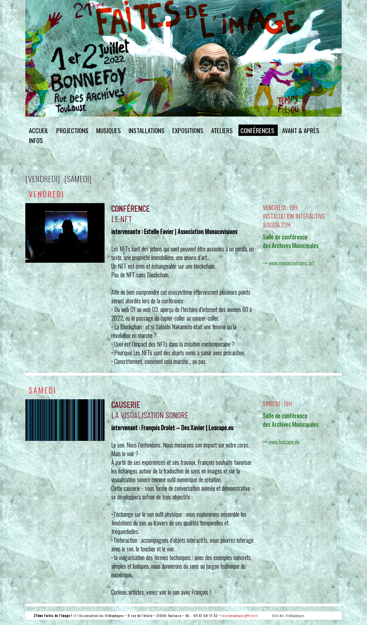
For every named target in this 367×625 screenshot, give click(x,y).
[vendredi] (42, 178)
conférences (257, 130)
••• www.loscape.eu (281, 442)
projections (72, 130)
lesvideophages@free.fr (239, 615)
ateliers (222, 130)
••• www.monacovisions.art (288, 263)
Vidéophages (295, 615)
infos (36, 140)
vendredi (46, 194)
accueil (39, 130)
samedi (42, 390)
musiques (108, 130)
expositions (187, 130)
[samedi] (77, 178)
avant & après (300, 130)
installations (147, 130)
